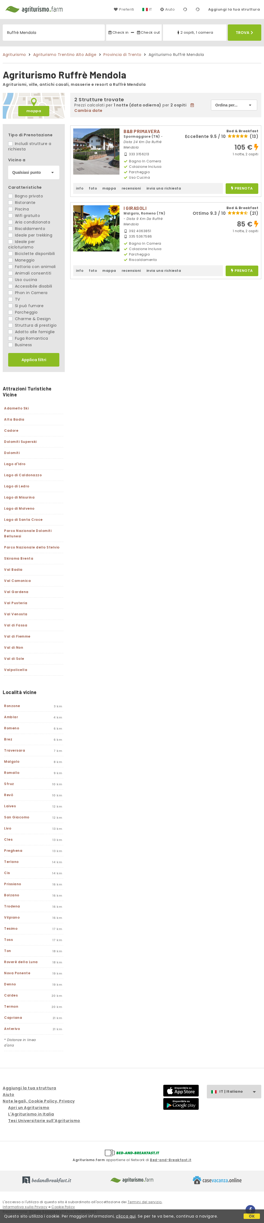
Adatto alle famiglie (31, 332)
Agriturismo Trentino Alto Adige (65, 54)
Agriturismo (14, 54)
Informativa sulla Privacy (25, 1207)
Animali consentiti (29, 273)
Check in (118, 32)
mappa (33, 111)
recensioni (131, 188)
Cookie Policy (63, 1207)
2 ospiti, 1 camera (194, 32)
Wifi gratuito (24, 215)
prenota (242, 188)
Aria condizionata (29, 222)
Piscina (18, 209)
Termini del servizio (145, 1202)
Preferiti (124, 9)
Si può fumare (26, 305)
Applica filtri (34, 360)
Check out (148, 32)
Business (20, 345)
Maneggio (21, 260)
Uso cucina (22, 279)
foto (93, 188)
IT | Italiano (240, 1091)
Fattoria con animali (32, 266)
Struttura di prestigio (32, 325)
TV (14, 299)
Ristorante (22, 202)
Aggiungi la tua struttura (234, 9)
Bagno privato (25, 196)
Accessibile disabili (30, 286)
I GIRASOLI (135, 208)
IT (150, 9)
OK (252, 1216)
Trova (244, 32)
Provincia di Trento (122, 54)
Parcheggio (23, 312)
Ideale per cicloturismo (21, 244)
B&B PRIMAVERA (142, 131)
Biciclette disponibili (31, 253)
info (79, 188)
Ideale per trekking (30, 235)
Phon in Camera (28, 292)
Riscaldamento (26, 228)
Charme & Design (29, 318)
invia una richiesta (163, 188)
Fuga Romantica (28, 338)
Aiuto (167, 9)
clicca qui (126, 1216)
